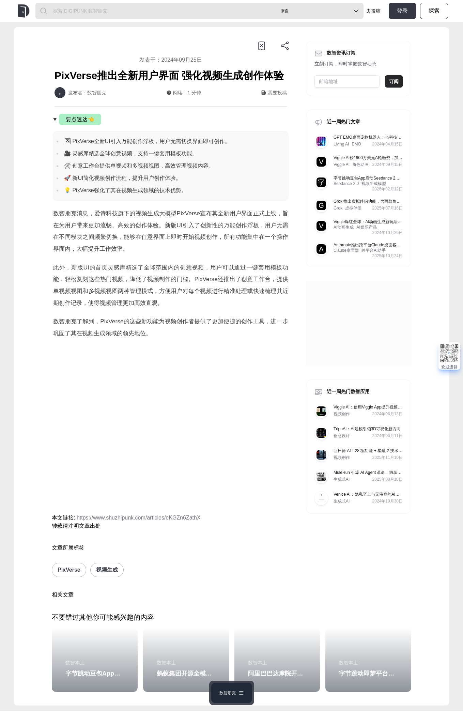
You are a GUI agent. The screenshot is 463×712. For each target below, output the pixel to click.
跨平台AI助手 (373, 250)
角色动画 (360, 164)
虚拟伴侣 (353, 208)
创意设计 (342, 435)
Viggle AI (342, 164)
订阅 (394, 81)
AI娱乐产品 (366, 227)
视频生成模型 (373, 183)
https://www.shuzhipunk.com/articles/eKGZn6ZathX (139, 518)
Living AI (341, 144)
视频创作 (342, 414)
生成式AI (342, 479)
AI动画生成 (344, 227)
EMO (356, 144)
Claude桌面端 (346, 250)
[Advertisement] (170, 400)
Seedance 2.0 (346, 183)
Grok (338, 208)
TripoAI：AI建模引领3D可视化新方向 (367, 429)
